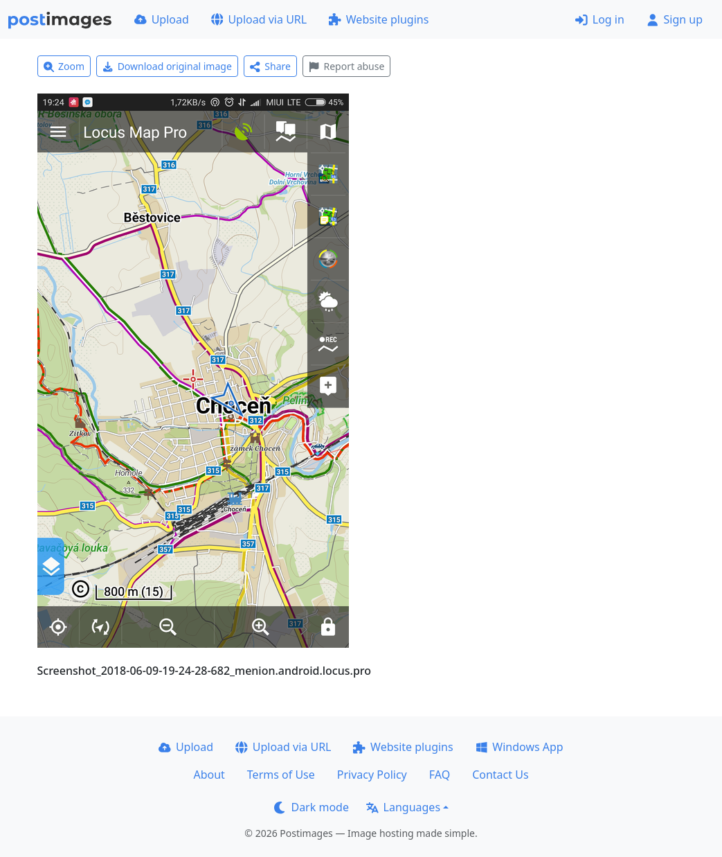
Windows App (519, 746)
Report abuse (346, 66)
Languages (403, 807)
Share (270, 66)
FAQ (439, 774)
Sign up (675, 19)
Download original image (167, 66)
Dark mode (311, 807)
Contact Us (500, 774)
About (208, 774)
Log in (599, 19)
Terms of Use (281, 774)
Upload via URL (259, 19)
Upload (161, 19)
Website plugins (378, 19)
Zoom (64, 66)
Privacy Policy (372, 774)
